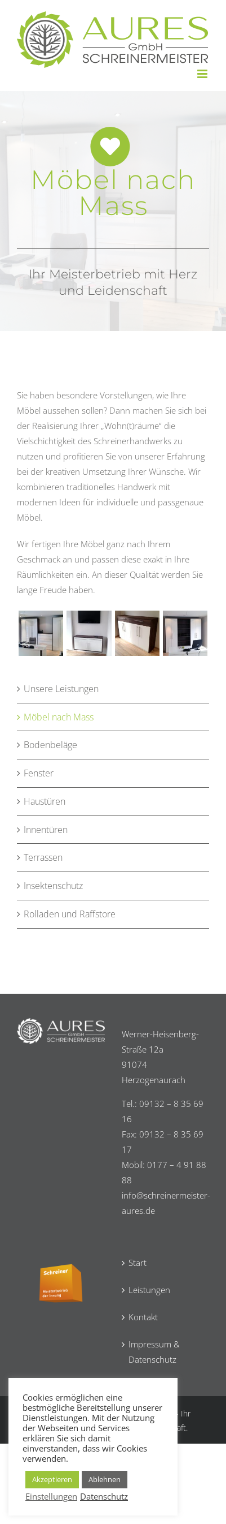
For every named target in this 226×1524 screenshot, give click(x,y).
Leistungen (149, 1289)
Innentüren (46, 829)
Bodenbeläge (50, 745)
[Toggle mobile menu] (203, 74)
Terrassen (43, 857)
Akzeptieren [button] (52, 1479)
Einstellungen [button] (51, 1496)
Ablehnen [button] (104, 1479)
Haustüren (44, 801)
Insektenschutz (53, 885)
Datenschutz (104, 1496)
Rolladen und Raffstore (70, 914)
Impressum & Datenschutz (154, 1351)
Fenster (39, 773)
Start (137, 1262)
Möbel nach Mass (59, 717)
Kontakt (143, 1317)
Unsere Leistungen (61, 688)
